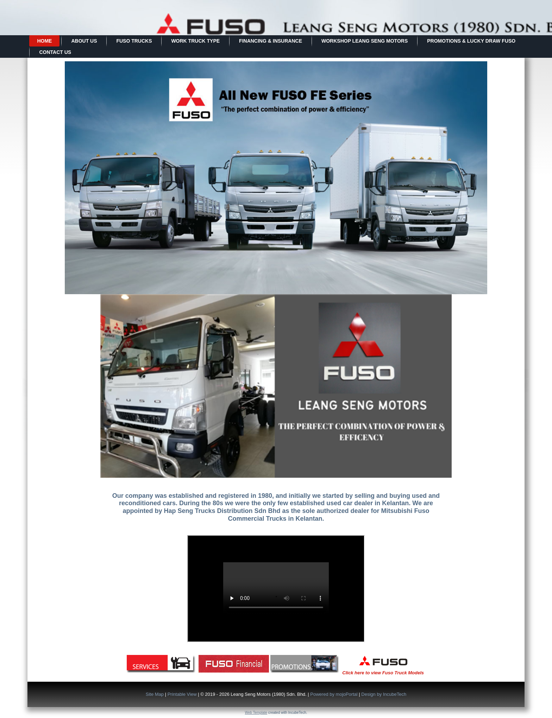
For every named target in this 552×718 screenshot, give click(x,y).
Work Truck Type (195, 41)
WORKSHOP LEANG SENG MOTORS (364, 41)
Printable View (182, 694)
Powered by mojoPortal (333, 694)
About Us (84, 41)
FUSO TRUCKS (134, 41)
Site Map (155, 694)
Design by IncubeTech (383, 694)
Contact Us (55, 52)
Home (44, 41)
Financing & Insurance (270, 41)
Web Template (256, 712)
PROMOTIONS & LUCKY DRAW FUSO (471, 41)
